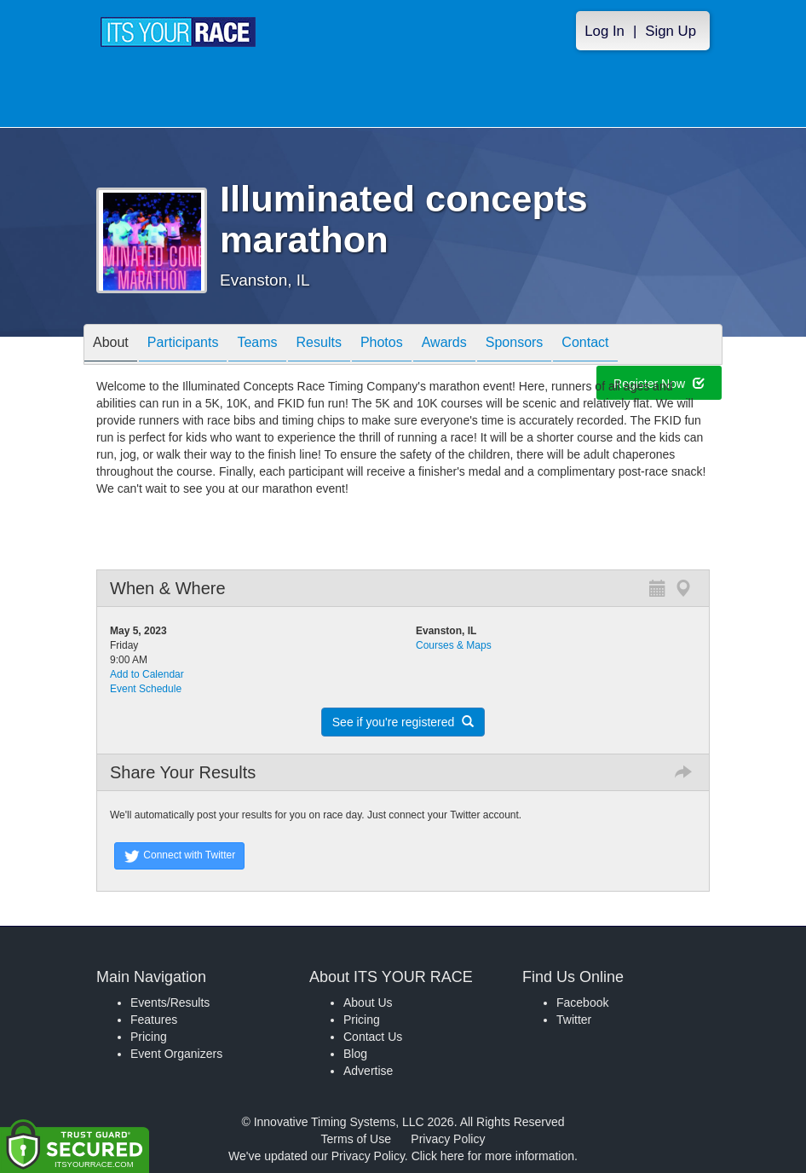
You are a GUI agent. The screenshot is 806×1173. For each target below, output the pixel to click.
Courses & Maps (454, 645)
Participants (183, 345)
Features (153, 1019)
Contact (584, 345)
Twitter (573, 1019)
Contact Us (372, 1036)
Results (319, 345)
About (111, 345)
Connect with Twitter (179, 855)
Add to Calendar (147, 674)
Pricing (148, 1036)
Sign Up (670, 31)
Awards (444, 345)
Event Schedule (145, 689)
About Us (368, 1002)
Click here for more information (493, 1156)
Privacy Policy (448, 1139)
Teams (257, 345)
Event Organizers (176, 1053)
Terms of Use (356, 1139)
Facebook (582, 1002)
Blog (355, 1053)
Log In (604, 31)
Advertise (368, 1071)
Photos (381, 345)
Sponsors (515, 345)
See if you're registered (403, 722)
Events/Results (170, 1002)
